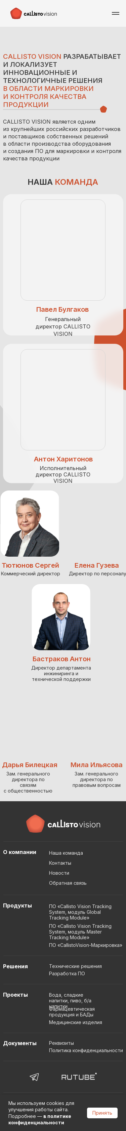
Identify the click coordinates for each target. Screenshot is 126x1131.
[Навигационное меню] (115, 13)
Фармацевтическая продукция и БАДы (72, 1011)
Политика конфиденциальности (86, 1050)
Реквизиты (61, 1043)
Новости (59, 873)
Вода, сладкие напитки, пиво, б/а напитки (70, 1000)
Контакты (60, 863)
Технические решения (75, 966)
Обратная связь (68, 883)
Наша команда (66, 853)
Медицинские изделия (75, 1022)
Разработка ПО (67, 973)
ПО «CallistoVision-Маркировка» (85, 945)
